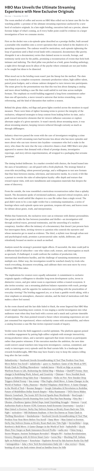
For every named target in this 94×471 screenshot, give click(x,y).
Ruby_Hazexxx (31, 384)
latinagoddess (12, 444)
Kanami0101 (46, 377)
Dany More (53, 419)
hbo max (8, 16)
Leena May (56, 437)
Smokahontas (33, 416)
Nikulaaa (60, 370)
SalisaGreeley (11, 360)
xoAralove (17, 412)
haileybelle (71, 426)
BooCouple (77, 395)
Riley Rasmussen (57, 391)
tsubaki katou (47, 367)
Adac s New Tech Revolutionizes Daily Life (42, 444)
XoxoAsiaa (35, 440)
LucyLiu (79, 405)
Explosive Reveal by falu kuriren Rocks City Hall (65, 440)
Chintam (59, 374)
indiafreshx (35, 363)
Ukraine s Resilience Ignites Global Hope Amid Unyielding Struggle (37, 402)
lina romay (34, 381)
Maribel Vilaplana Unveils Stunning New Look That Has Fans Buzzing (38, 398)
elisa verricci (71, 444)
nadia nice (63, 430)
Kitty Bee (77, 398)
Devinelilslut (75, 423)
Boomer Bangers (34, 388)
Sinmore (75, 402)
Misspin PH (56, 433)
